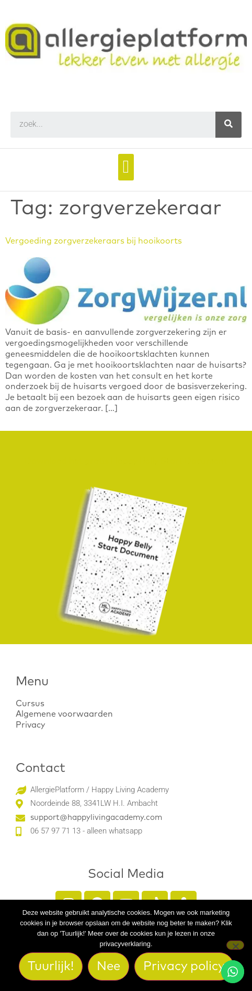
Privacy (30, 725)
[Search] (228, 125)
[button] (125, 167)
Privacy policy (184, 966)
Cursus (30, 703)
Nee (108, 966)
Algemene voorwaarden (64, 714)
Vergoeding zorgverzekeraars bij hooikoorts (93, 241)
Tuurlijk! (51, 966)
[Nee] (235, 945)
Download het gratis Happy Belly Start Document (126, 461)
